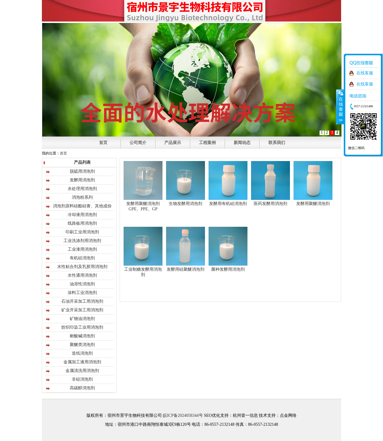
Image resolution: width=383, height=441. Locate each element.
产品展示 (172, 142)
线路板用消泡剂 (82, 223)
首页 (103, 142)
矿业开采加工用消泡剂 (82, 310)
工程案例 (207, 142)
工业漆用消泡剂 (82, 249)
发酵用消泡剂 (82, 180)
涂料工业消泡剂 (82, 292)
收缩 (340, 106)
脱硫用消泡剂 (82, 171)
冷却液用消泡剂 (82, 214)
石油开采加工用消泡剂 (82, 301)
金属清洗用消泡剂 (82, 370)
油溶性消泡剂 (82, 284)
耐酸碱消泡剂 (82, 336)
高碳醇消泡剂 (82, 388)
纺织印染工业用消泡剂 (82, 327)
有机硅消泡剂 (82, 258)
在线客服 (364, 73)
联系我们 (276, 142)
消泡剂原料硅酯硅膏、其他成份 (82, 206)
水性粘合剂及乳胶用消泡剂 (82, 266)
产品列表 (82, 162)
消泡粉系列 (82, 197)
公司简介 (138, 142)
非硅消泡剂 (82, 379)
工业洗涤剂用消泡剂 (82, 240)
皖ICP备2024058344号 (183, 415)
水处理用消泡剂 (82, 188)
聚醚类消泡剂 (82, 344)
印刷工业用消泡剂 (82, 232)
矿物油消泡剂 (82, 318)
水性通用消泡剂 (82, 275)
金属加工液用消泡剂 (82, 362)
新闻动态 (242, 142)
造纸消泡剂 (82, 353)
